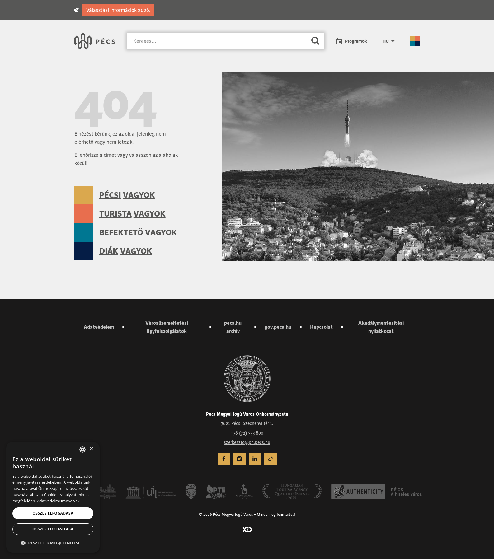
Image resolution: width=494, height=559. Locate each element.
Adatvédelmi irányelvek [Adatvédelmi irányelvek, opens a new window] (58, 501)
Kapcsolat (321, 327)
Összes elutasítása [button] (52, 529)
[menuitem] (388, 41)
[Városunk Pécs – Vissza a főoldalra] (94, 41)
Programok (356, 41)
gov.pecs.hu (278, 327)
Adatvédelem (99, 327)
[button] (52, 543)
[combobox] (82, 449)
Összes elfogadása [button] (52, 513)
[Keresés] (217, 41)
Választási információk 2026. (118, 10)
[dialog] (53, 497)
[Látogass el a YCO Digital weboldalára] (247, 529)
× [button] (91, 449)
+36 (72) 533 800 (247, 433)
